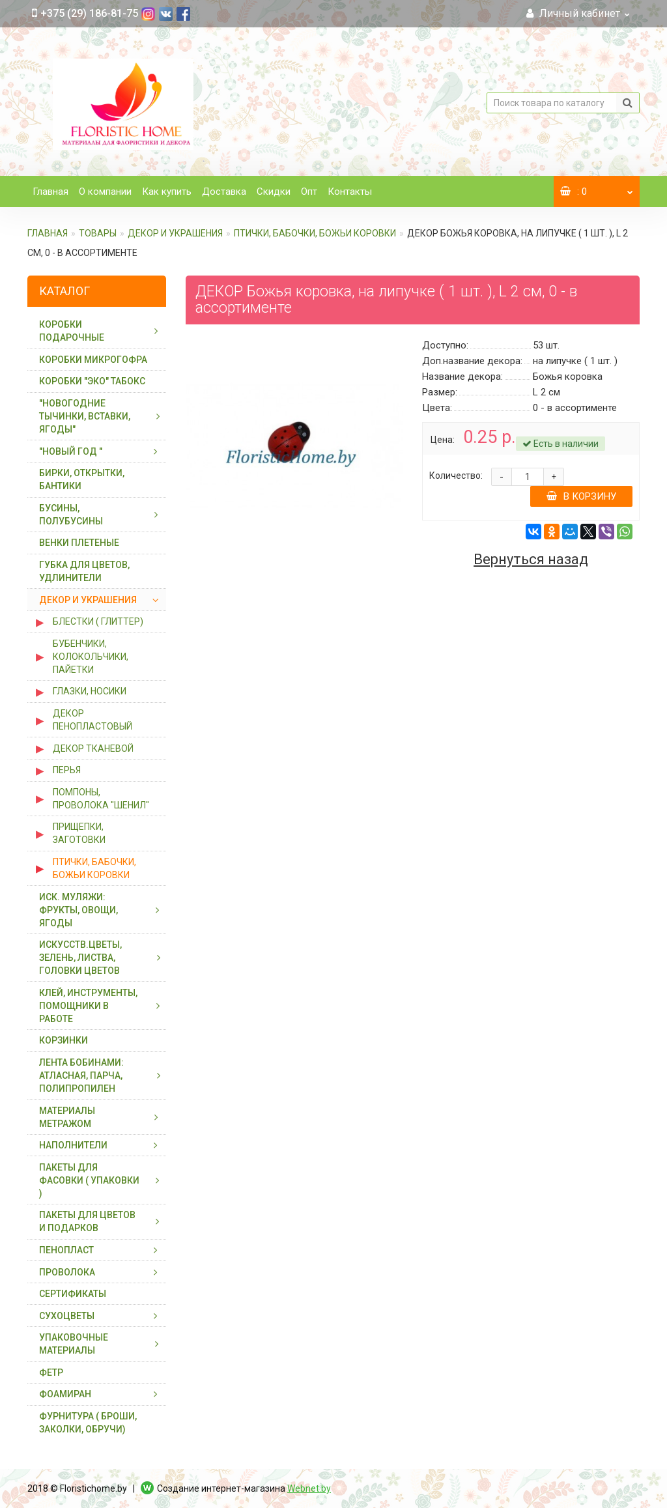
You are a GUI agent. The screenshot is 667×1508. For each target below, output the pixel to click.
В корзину (581, 496)
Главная (50, 191)
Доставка (224, 191)
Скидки (274, 191)
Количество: (456, 475)
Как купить (167, 191)
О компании (105, 191)
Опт (309, 191)
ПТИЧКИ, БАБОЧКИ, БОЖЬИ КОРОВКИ (315, 233)
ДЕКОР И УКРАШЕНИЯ (175, 233)
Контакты (350, 191)
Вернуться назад (531, 559)
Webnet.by (309, 1488)
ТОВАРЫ (98, 233)
